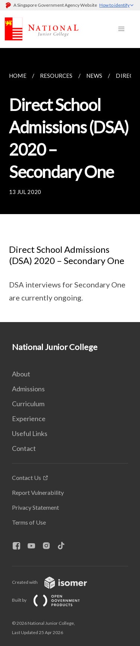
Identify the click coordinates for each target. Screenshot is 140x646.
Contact (24, 448)
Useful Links (29, 433)
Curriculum (28, 404)
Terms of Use (29, 522)
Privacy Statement (35, 507)
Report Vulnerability (38, 492)
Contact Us (26, 477)
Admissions (28, 389)
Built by (52, 600)
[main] (70, 185)
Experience (29, 418)
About (21, 374)
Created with (55, 582)
